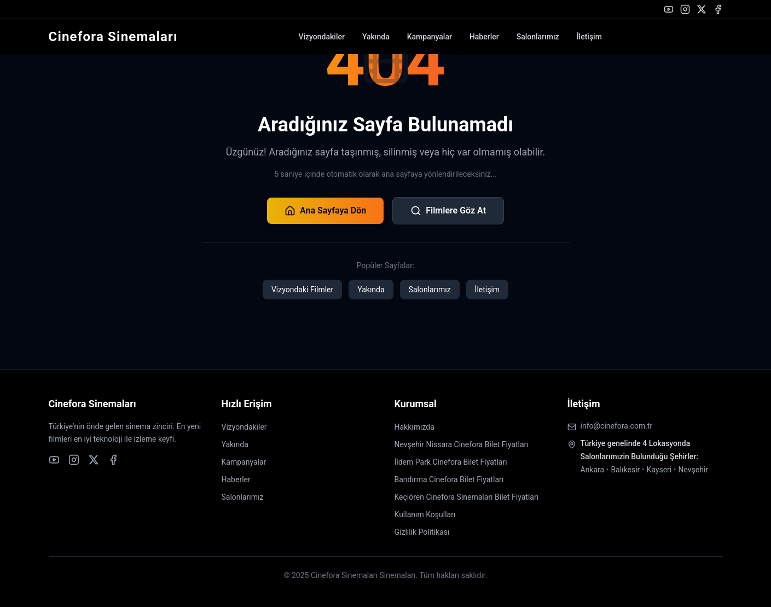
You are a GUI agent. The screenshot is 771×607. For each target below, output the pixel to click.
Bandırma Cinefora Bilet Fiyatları (449, 479)
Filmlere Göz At (448, 210)
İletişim (589, 36)
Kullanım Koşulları (425, 514)
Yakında (376, 36)
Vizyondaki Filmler (302, 289)
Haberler (484, 36)
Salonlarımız (538, 36)
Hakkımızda (414, 427)
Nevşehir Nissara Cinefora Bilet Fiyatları (462, 444)
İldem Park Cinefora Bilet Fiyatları (451, 462)
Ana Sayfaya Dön (325, 210)
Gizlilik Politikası (422, 532)
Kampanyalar (429, 36)
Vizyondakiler (321, 36)
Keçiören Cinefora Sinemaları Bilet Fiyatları (467, 497)
